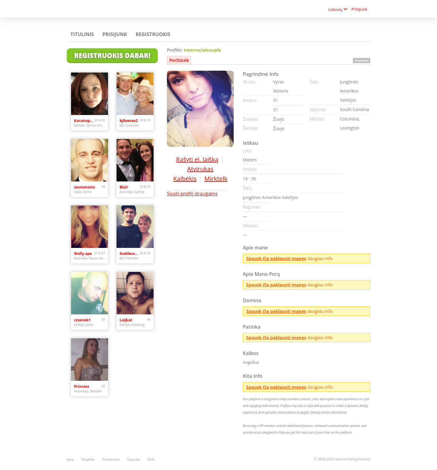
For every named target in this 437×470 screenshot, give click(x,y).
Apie (70, 459)
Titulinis (82, 34)
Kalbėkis (185, 178)
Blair (124, 187)
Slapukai (133, 459)
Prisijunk (359, 9)
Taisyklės (88, 459)
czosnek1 (82, 320)
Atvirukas (200, 169)
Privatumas (111, 459)
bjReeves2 (129, 120)
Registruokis (153, 34)
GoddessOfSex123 (130, 253)
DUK (150, 459)
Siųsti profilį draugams (192, 193)
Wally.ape (83, 253)
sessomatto (84, 187)
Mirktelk (216, 178)
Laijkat (126, 320)
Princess (81, 386)
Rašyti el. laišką (197, 159)
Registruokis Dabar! (112, 55)
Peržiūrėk (179, 60)
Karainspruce (84, 120)
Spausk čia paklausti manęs (276, 258)
